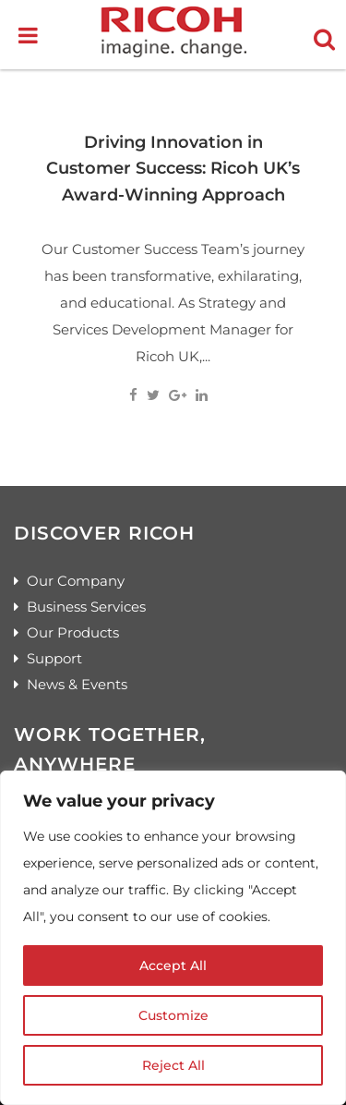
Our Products (73, 632)
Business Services (86, 606)
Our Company (76, 580)
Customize (173, 1015)
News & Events (77, 684)
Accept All (173, 965)
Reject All (173, 1065)
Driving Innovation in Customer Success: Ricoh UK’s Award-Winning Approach (173, 168)
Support (54, 658)
